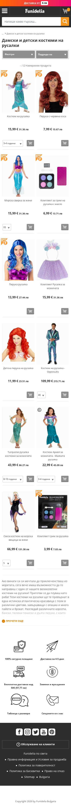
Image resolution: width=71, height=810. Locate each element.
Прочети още (14, 621)
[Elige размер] (12, 143)
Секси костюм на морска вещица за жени (18, 538)
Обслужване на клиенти (35, 744)
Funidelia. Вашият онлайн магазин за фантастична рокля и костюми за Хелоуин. (34, 11)
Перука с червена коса (53, 116)
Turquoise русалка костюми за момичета (18, 454)
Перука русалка (18, 284)
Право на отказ (54, 771)
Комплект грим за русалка (52, 536)
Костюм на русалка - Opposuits (53, 370)
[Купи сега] (30, 143)
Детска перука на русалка (18, 368)
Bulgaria (44, 777)
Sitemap (29, 777)
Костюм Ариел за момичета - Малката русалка (53, 455)
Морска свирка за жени (18, 200)
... (3, 33)
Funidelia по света (35, 753)
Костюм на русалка (18, 116)
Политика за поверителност (37, 765)
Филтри (9, 54)
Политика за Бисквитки (24, 771)
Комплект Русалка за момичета (53, 286)
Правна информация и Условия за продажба (37, 759)
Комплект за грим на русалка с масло (53, 202)
